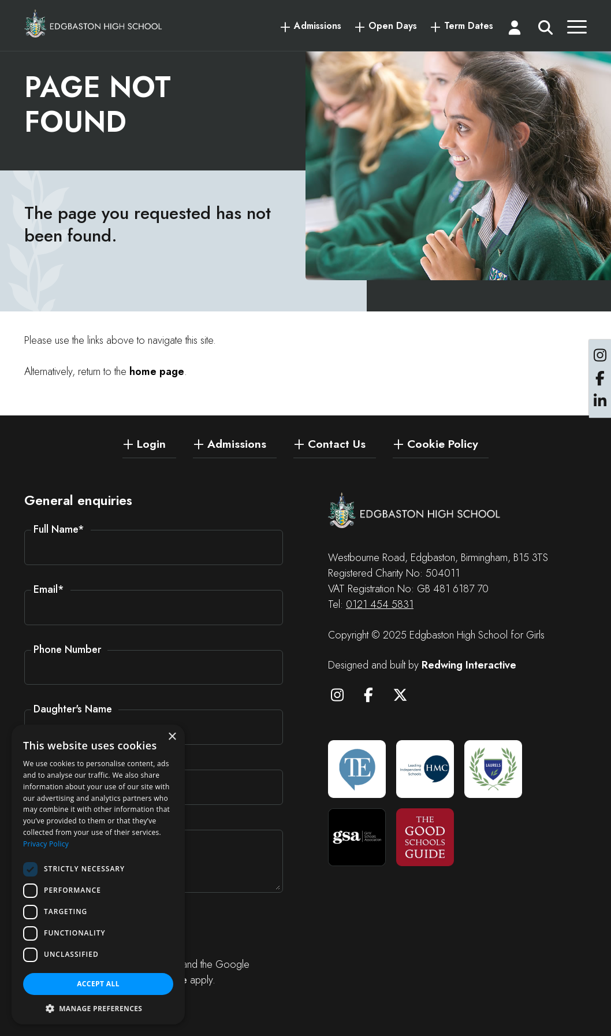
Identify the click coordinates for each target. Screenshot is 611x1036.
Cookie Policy (442, 443)
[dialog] (98, 874)
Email (48, 589)
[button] (98, 1007)
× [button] (171, 737)
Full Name (58, 529)
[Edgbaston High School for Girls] (93, 23)
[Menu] (577, 30)
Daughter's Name (72, 709)
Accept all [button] (98, 984)
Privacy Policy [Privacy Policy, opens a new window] (46, 844)
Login (151, 443)
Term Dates (468, 26)
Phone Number (67, 649)
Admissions (317, 26)
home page (156, 371)
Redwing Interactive (469, 665)
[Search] (546, 30)
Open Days (392, 26)
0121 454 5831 (379, 604)
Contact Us (337, 443)
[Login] (514, 30)
